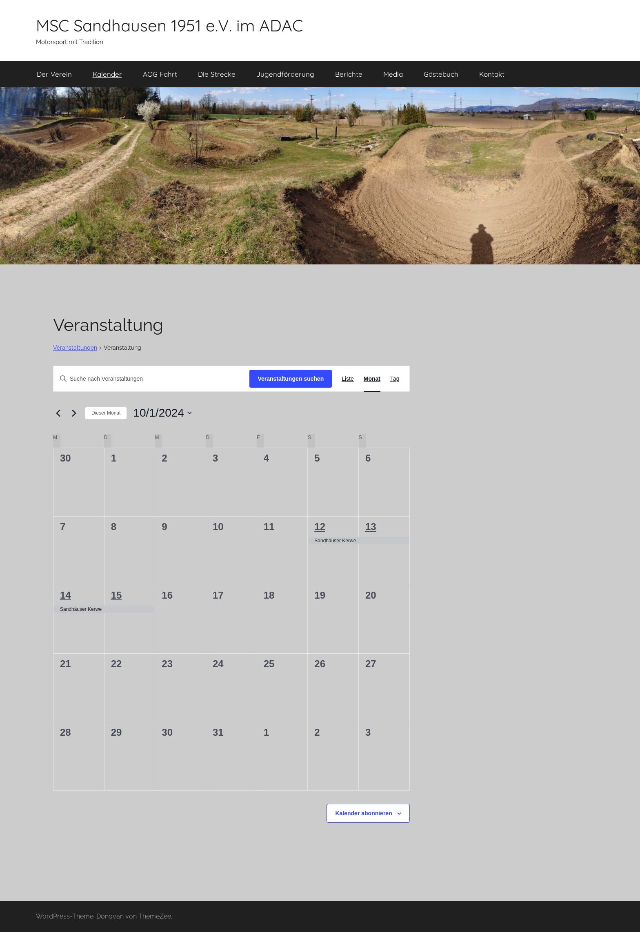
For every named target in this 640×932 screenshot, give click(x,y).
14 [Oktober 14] (65, 595)
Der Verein (54, 74)
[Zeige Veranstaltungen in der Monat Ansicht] (372, 379)
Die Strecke (217, 74)
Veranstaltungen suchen (291, 378)
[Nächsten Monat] (74, 413)
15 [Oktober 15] (116, 595)
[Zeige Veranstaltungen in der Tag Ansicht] (395, 379)
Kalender (107, 74)
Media (393, 74)
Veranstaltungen (75, 347)
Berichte (348, 74)
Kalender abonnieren (363, 813)
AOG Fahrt (160, 74)
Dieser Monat (105, 413)
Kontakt (491, 74)
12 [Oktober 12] (319, 526)
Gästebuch (441, 74)
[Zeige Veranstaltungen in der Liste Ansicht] (348, 379)
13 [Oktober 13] (370, 526)
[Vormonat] (58, 413)
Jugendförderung (285, 74)
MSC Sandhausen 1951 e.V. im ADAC (169, 25)
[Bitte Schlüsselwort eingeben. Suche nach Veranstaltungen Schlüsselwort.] (151, 379)
